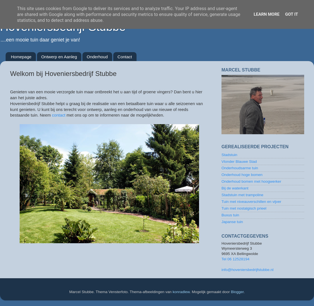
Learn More (267, 14)
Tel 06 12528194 (235, 259)
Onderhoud (97, 56)
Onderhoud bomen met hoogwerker (251, 181)
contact (58, 115)
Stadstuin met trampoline (242, 195)
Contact (124, 56)
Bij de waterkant (234, 188)
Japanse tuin (232, 222)
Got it (291, 14)
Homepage (21, 56)
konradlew (181, 292)
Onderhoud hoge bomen (241, 175)
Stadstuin (229, 155)
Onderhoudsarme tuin (239, 168)
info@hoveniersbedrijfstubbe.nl (247, 270)
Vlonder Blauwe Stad (239, 161)
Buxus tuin (230, 215)
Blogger (237, 292)
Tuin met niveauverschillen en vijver (251, 202)
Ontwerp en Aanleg (59, 56)
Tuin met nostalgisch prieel (243, 208)
